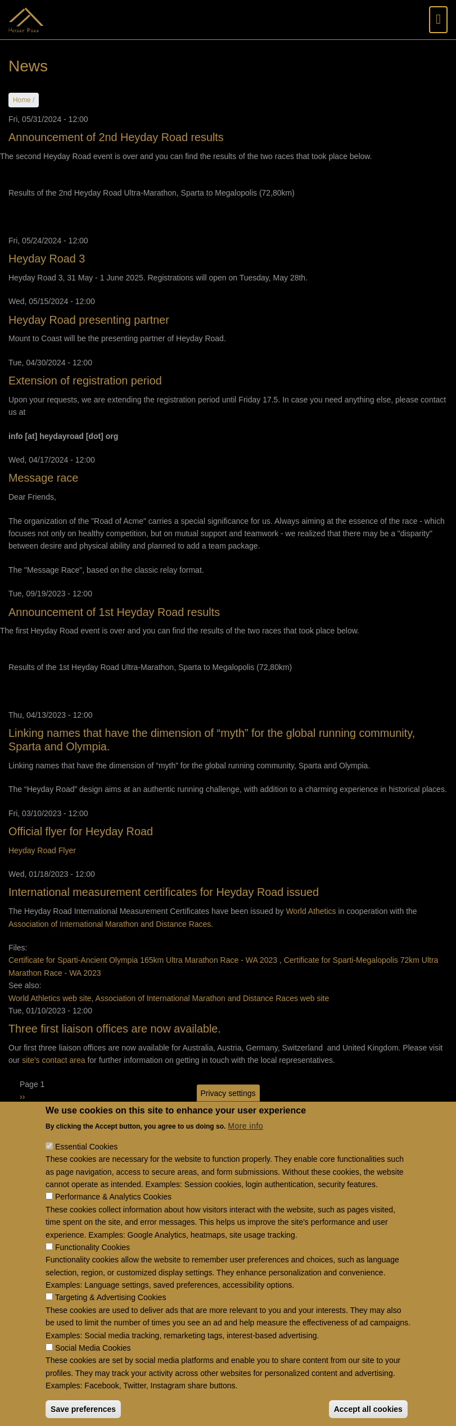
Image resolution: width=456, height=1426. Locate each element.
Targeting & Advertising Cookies (110, 1315)
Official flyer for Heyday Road (80, 831)
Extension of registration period (85, 380)
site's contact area (53, 1060)
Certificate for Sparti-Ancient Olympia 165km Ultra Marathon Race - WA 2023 (142, 960)
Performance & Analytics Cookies (113, 1214)
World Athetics (311, 911)
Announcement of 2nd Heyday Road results (116, 137)
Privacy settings (227, 1110)
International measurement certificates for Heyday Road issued (163, 892)
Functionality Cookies (92, 1265)
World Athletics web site (50, 998)
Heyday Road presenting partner (88, 320)
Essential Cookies (86, 1164)
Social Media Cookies (93, 1365)
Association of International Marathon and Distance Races (109, 924)
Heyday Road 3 (46, 258)
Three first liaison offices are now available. (114, 1028)
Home (22, 100)
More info (245, 1143)
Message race (43, 478)
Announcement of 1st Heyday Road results (114, 612)
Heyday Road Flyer (42, 850)
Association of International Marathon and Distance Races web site (212, 998)
